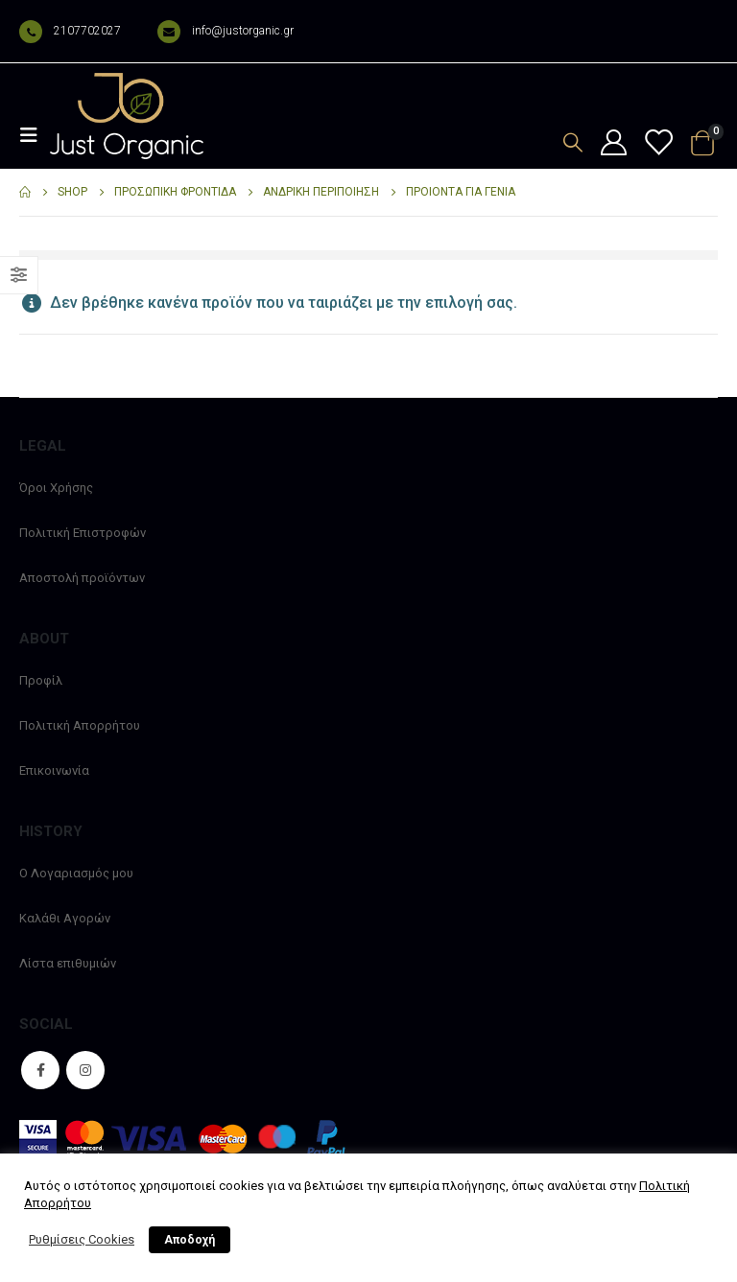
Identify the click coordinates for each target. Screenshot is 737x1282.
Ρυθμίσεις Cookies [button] (81, 1239)
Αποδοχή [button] (189, 1240)
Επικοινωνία (54, 770)
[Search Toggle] (572, 142)
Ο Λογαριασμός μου (76, 873)
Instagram (85, 1070)
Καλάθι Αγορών (64, 918)
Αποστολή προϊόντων (82, 578)
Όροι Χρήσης (56, 487)
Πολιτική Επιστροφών (82, 532)
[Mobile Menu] (34, 135)
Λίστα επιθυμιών (67, 963)
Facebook (40, 1070)
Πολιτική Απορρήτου (79, 725)
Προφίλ (40, 680)
